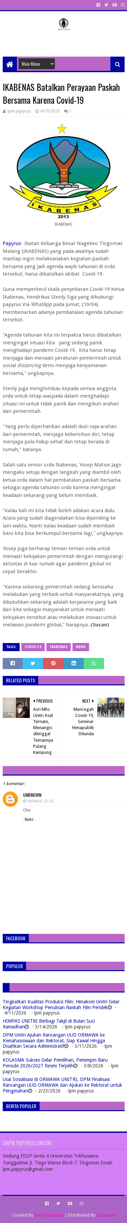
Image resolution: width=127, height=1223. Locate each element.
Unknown (32, 794)
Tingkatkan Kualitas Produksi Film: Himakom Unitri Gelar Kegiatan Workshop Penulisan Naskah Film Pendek (61, 1004)
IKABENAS (58, 647)
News (81, 647)
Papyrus (12, 243)
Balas (29, 819)
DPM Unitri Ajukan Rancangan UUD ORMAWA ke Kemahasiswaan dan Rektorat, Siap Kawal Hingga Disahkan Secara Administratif (54, 1040)
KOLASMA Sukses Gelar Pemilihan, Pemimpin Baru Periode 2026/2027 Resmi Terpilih (55, 1062)
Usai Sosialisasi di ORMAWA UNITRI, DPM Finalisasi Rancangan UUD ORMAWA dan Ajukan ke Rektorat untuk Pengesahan (62, 1085)
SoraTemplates (49, 1215)
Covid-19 (33, 647)
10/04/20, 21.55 (40, 801)
